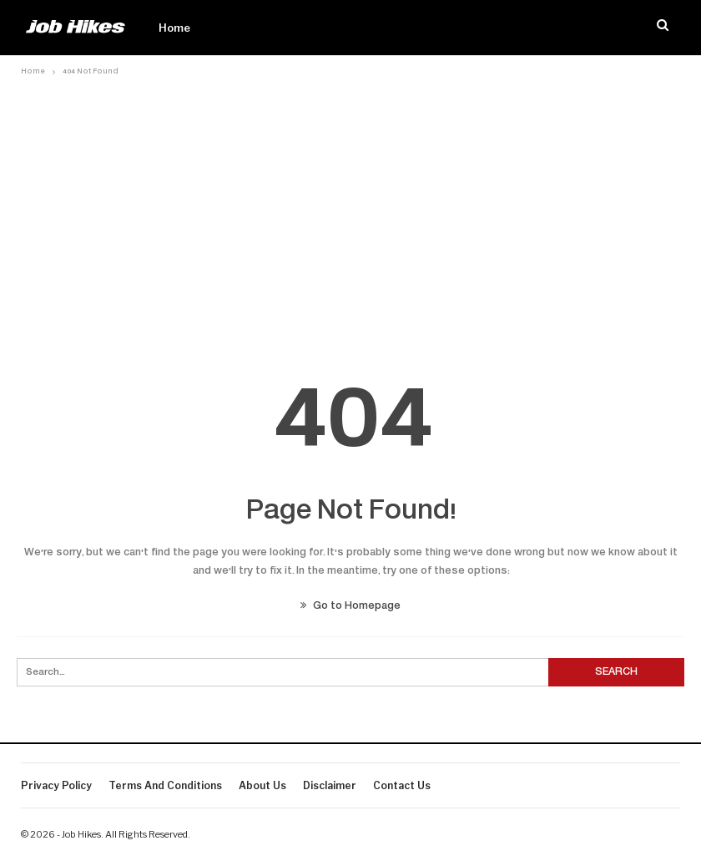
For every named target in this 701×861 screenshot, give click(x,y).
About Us (262, 785)
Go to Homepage (350, 606)
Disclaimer (329, 785)
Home (174, 27)
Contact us (402, 785)
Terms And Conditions (165, 785)
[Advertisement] (351, 206)
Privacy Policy (56, 785)
